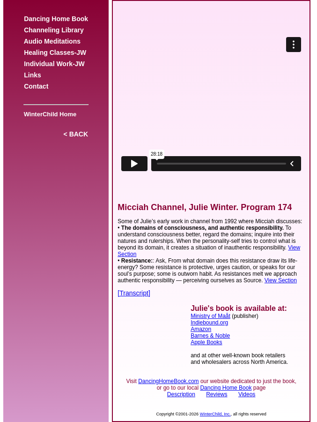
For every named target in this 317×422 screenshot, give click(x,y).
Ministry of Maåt (210, 316)
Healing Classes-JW (55, 52)
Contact (36, 86)
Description (181, 394)
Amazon (201, 329)
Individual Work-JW (54, 64)
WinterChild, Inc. (215, 414)
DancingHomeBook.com (168, 381)
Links (32, 75)
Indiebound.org (209, 322)
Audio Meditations (52, 41)
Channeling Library (53, 30)
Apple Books (206, 342)
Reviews (216, 394)
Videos (246, 394)
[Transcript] (134, 293)
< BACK (76, 134)
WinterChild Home (48, 114)
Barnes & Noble (210, 335)
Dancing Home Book (55, 19)
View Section (281, 280)
